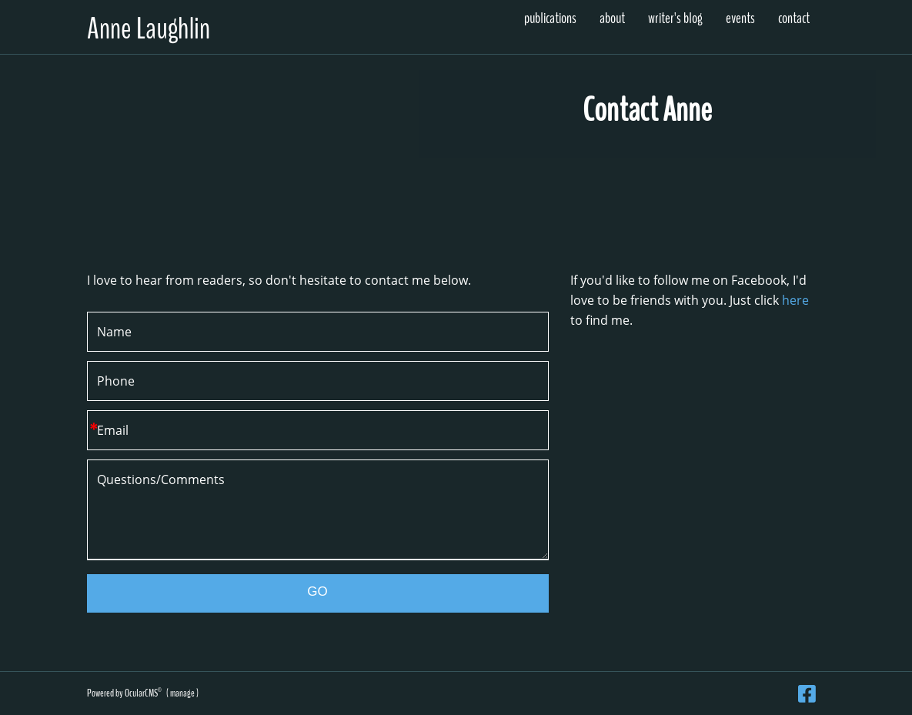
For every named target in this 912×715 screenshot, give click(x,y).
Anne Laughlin (148, 28)
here (795, 300)
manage (182, 693)
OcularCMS (143, 693)
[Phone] (318, 381)
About (612, 18)
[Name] (318, 332)
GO (317, 591)
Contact (794, 18)
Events (740, 18)
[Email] (318, 430)
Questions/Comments (318, 509)
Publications (550, 18)
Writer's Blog (675, 18)
